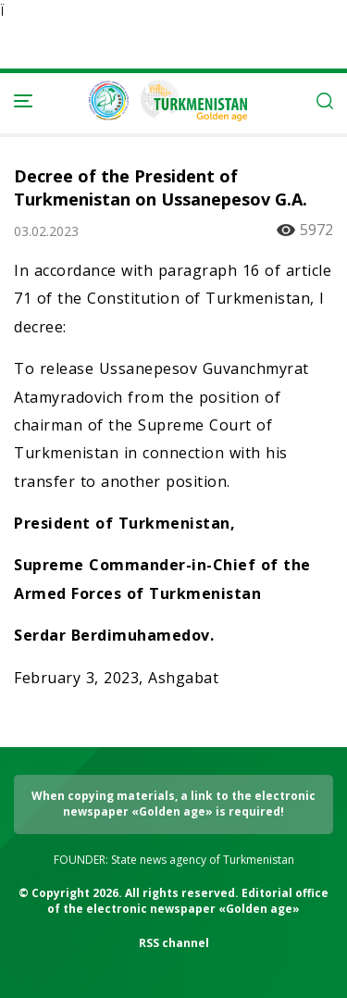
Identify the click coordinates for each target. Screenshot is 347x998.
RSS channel (174, 943)
